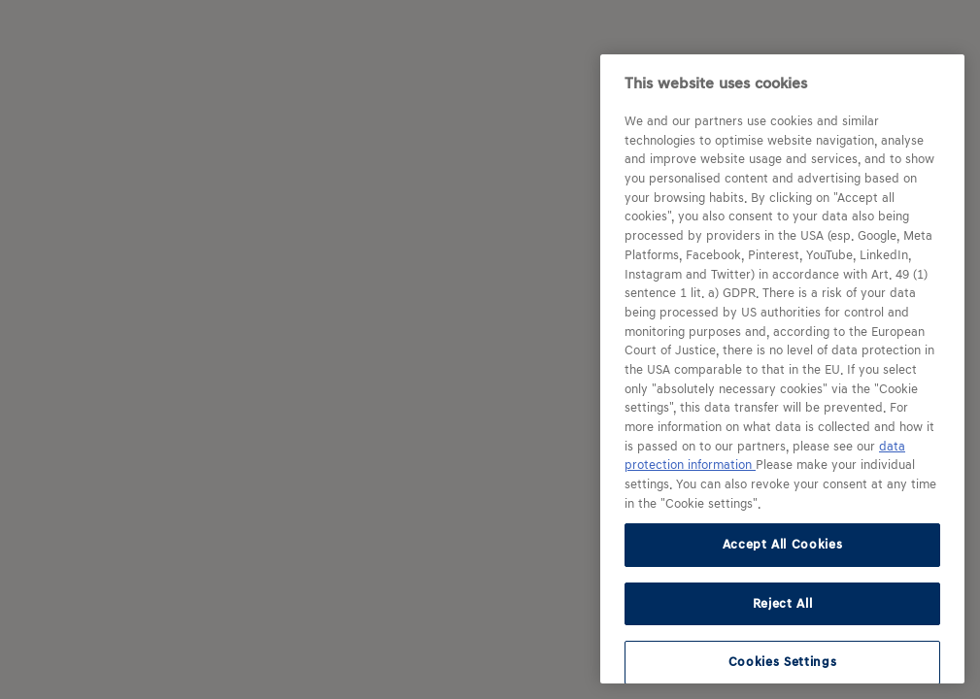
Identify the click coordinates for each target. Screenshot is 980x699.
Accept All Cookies (783, 544)
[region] (782, 368)
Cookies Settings (782, 661)
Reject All (783, 603)
